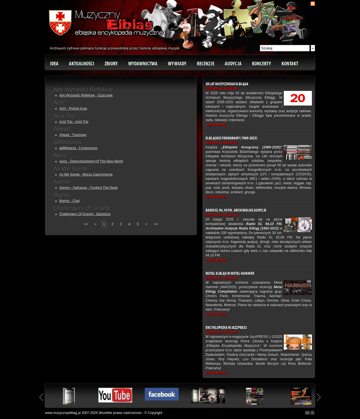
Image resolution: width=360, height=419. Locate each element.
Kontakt (290, 63)
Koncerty (261, 63)
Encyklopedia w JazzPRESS (226, 327)
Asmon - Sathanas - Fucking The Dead (88, 188)
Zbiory (111, 63)
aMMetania (68, 142)
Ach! (59, 103)
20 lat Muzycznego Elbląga (227, 84)
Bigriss (62, 195)
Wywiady (177, 63)
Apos (60, 155)
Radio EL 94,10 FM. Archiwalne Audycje (236, 210)
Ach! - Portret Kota (73, 109)
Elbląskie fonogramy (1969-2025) (231, 138)
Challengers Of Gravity (82, 208)
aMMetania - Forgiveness (78, 148)
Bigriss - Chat (69, 201)
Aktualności (81, 63)
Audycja (233, 63)
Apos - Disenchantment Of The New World (91, 161)
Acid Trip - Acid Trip (73, 122)
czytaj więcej (216, 125)
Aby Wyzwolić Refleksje (83, 89)
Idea (54, 63)
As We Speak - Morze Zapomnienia (85, 175)
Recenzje (205, 63)
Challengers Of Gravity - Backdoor (85, 214)
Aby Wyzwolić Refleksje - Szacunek (86, 95)
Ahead (62, 129)
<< (86, 224)
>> (156, 224)
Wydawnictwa (143, 63)
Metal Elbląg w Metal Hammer (230, 273)
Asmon (62, 182)
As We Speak (71, 169)
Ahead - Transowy (73, 135)
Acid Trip (65, 116)
